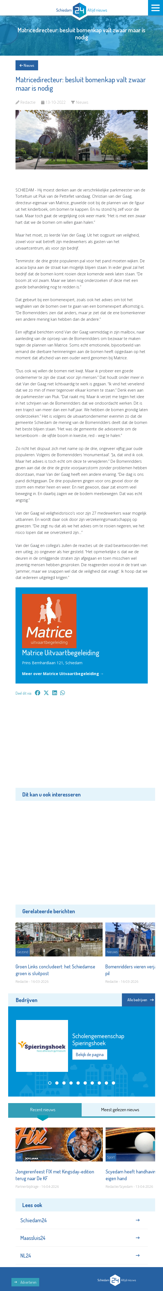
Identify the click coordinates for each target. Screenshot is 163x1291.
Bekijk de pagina (90, 1054)
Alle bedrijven (140, 999)
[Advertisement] (82, 746)
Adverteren (25, 1282)
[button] (49, 1083)
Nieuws (27, 65)
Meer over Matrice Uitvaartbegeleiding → (63, 673)
